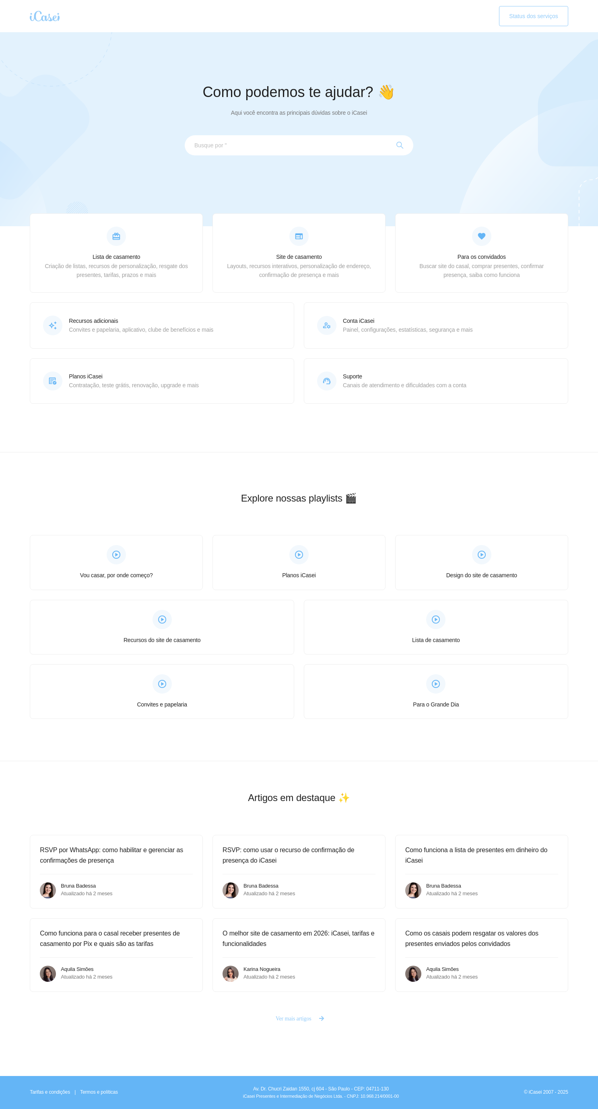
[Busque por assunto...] (299, 145)
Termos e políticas (99, 1092)
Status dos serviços (533, 16)
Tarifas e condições (50, 1092)
